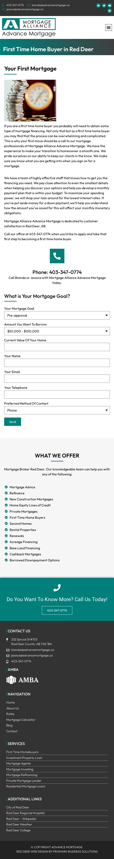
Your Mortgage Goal (19, 309)
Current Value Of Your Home (25, 340)
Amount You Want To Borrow (25, 324)
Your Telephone (15, 388)
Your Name (12, 356)
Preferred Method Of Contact (26, 403)
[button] (108, 27)
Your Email (12, 372)
